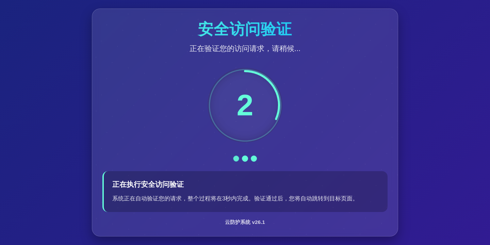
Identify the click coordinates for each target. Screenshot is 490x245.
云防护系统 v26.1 (245, 222)
